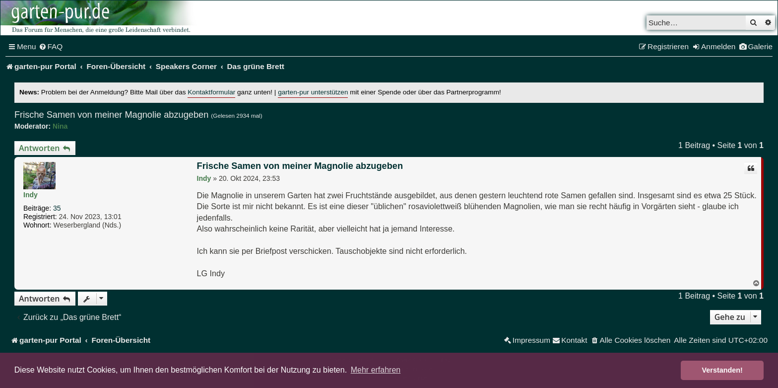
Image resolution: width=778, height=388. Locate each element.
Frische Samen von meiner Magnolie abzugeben (111, 115)
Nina (60, 126)
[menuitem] (51, 46)
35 (57, 208)
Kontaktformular (211, 92)
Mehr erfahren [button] (376, 370)
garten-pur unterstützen (313, 92)
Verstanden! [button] (722, 370)
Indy (30, 195)
